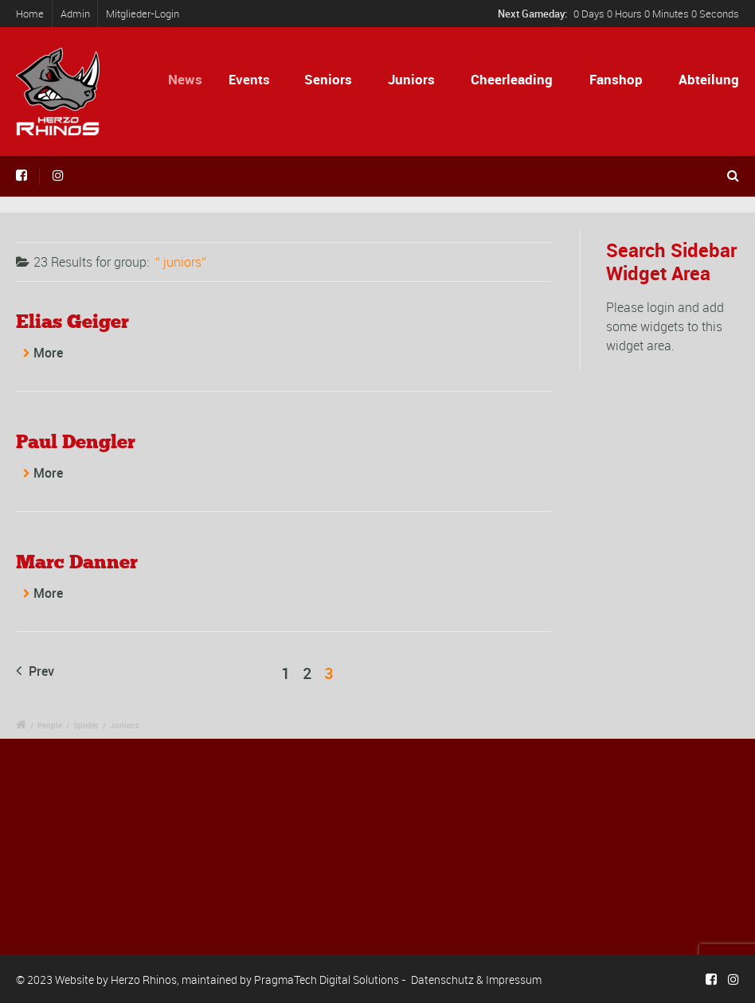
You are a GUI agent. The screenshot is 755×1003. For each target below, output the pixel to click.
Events (255, 79)
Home (30, 13)
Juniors (411, 79)
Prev (35, 671)
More (48, 352)
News (194, 79)
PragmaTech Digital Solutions (326, 979)
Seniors (329, 79)
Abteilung (709, 79)
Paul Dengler (75, 441)
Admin (75, 13)
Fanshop (616, 79)
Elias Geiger (72, 321)
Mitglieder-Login (142, 13)
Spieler (86, 725)
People (49, 725)
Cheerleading (512, 79)
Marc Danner (77, 561)
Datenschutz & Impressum (476, 979)
